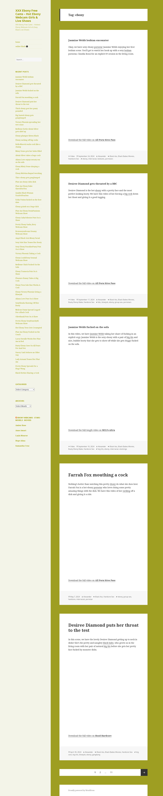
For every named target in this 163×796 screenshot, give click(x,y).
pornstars (109, 159)
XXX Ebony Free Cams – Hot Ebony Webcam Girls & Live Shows (28, 16)
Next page (144, 772)
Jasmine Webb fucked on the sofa (88, 327)
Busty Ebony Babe (75, 302)
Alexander (102, 156)
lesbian (127, 50)
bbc (99, 302)
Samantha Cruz (22, 446)
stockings (123, 449)
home (17, 42)
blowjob (105, 302)
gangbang (96, 754)
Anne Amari (20, 430)
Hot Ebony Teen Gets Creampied (28, 328)
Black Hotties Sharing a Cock (27, 373)
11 (112, 771)
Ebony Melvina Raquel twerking (28, 173)
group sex (119, 302)
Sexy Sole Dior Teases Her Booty (28, 242)
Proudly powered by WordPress (81, 790)
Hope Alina (20, 441)
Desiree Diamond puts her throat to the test (103, 627)
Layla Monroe (21, 435)
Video (72, 156)
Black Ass (113, 156)
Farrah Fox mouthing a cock (26, 97)
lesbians (100, 159)
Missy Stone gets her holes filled (28, 151)
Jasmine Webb (97, 333)
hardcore (71, 599)
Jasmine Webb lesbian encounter (88, 40)
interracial (92, 159)
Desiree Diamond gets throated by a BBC (92, 183)
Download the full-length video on (91, 430)
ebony (85, 159)
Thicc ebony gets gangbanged (27, 177)
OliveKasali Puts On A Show (26, 316)
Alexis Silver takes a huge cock (28, 155)
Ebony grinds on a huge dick (27, 206)
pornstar (98, 47)
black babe (108, 642)
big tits (130, 337)
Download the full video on (91, 140)
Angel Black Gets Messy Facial (27, 238)
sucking (126, 491)
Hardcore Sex (73, 159)
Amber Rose (20, 425)
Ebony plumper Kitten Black (27, 136)
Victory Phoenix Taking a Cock (27, 253)
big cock (128, 193)
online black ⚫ (21, 46)
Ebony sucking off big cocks (26, 140)
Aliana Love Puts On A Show (26, 299)
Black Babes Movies (126, 156)
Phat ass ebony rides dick (25, 182)
